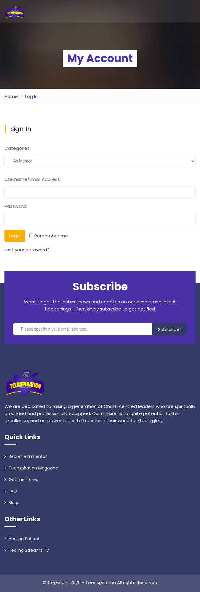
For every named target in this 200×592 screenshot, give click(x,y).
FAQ (10, 491)
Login (14, 236)
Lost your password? (26, 250)
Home (11, 96)
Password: (15, 206)
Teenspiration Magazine (31, 468)
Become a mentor (25, 456)
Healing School (21, 539)
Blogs (11, 503)
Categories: (17, 148)
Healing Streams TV (26, 550)
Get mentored (21, 479)
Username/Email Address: (32, 179)
